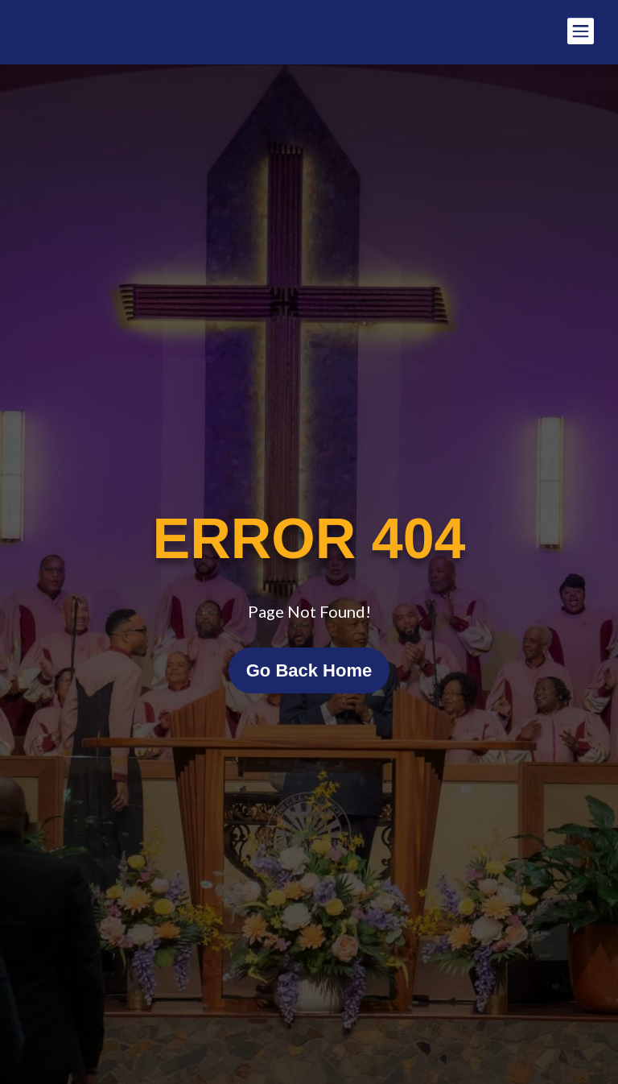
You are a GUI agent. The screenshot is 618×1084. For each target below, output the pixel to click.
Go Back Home (309, 670)
